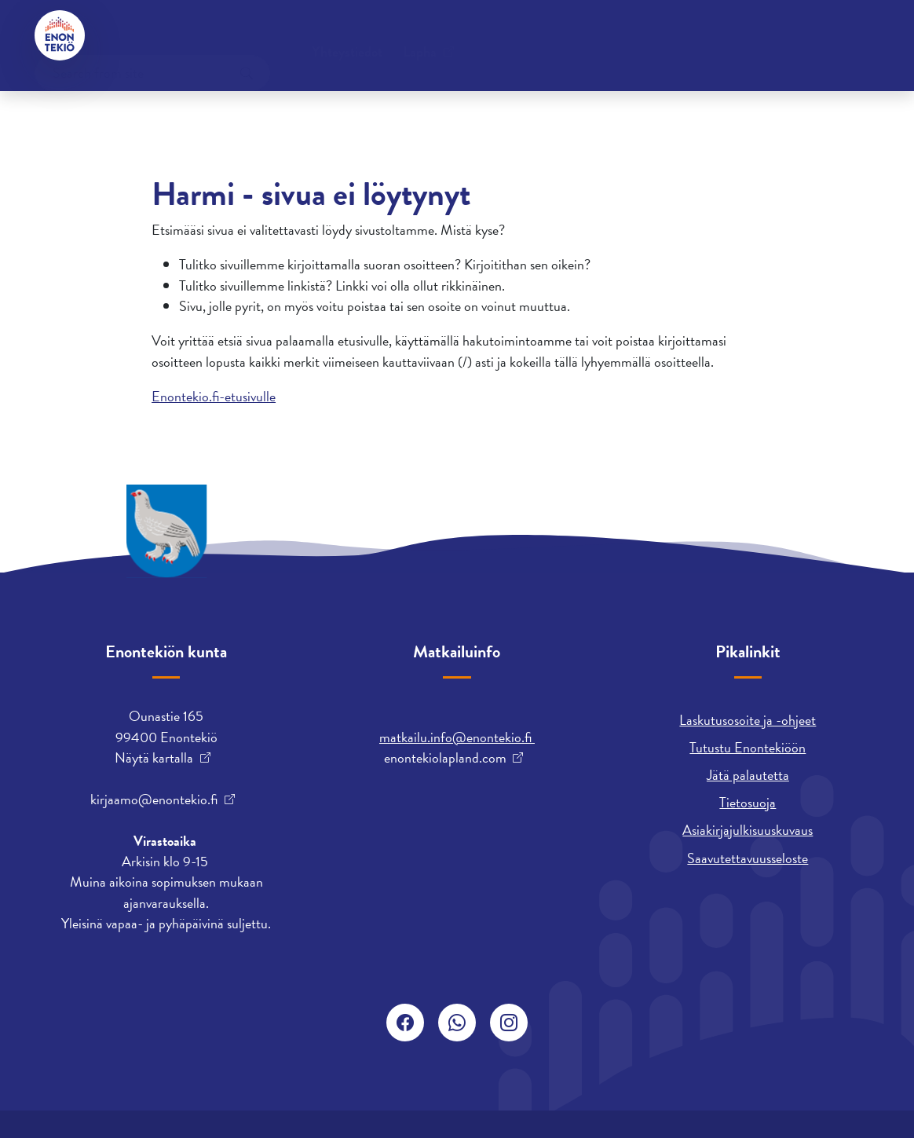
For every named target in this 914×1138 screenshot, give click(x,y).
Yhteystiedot (153, 35)
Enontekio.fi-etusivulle (214, 396)
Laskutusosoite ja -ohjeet (747, 719)
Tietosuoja (747, 802)
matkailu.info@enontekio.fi (457, 737)
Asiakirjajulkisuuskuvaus (747, 829)
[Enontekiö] (60, 35)
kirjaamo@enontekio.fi (154, 799)
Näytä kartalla (154, 758)
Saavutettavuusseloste (747, 858)
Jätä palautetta (748, 774)
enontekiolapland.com (445, 758)
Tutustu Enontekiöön (747, 747)
